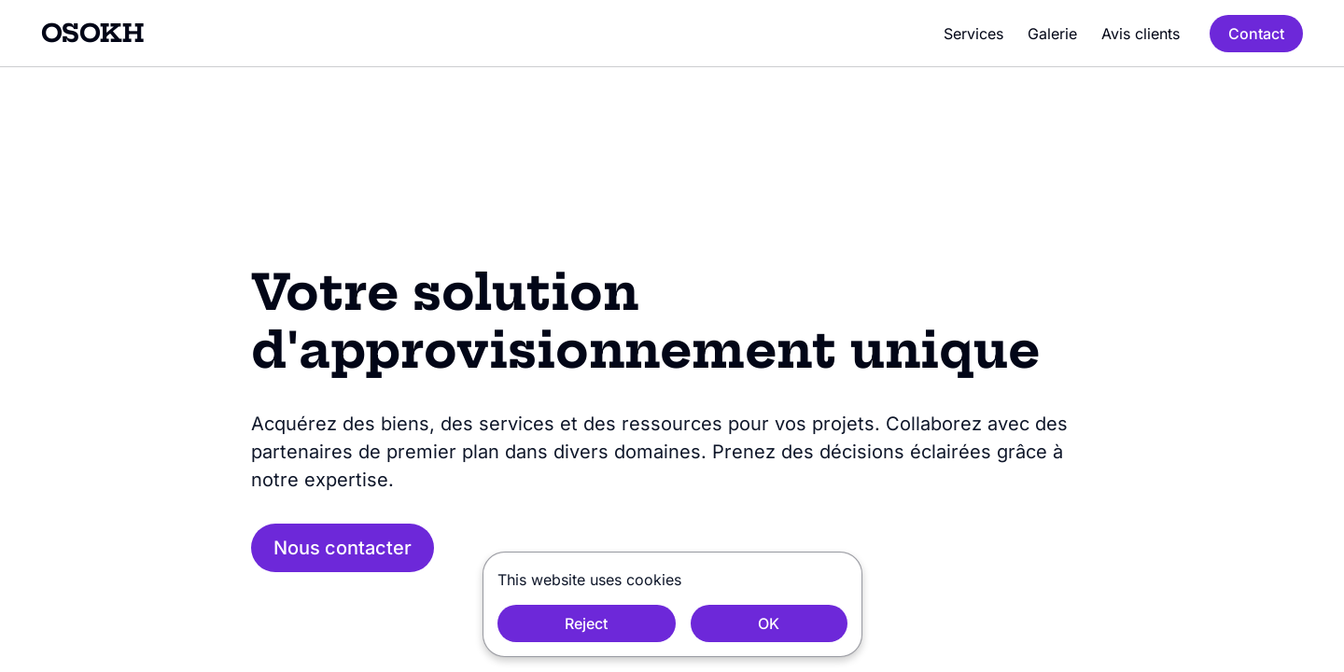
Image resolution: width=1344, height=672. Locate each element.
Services (973, 33)
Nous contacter (342, 548)
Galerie (1052, 33)
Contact (1256, 33)
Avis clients (1140, 33)
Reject (586, 623)
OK (768, 623)
